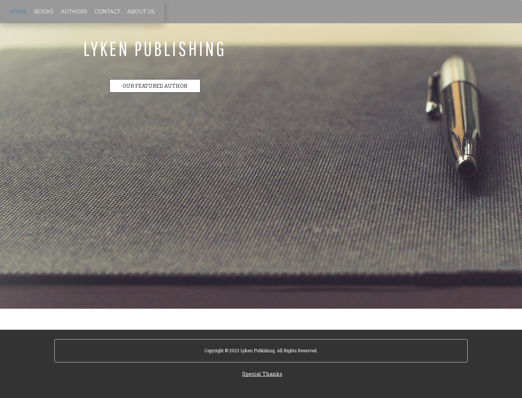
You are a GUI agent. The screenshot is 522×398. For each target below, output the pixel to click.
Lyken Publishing (155, 48)
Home (18, 11)
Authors (74, 11)
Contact (107, 11)
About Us (141, 11)
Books (44, 11)
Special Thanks (262, 373)
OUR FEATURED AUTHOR (155, 85)
